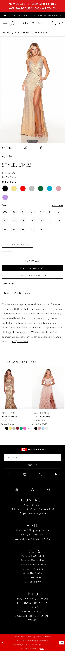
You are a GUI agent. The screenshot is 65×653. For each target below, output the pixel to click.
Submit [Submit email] (33, 466)
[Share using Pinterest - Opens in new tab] (41, 147)
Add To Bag (32, 261)
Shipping (32, 609)
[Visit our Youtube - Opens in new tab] (17, 491)
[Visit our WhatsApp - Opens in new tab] (32, 491)
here (42, 650)
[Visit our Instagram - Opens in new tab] (24, 476)
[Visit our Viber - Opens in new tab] (48, 491)
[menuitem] (32, 15)
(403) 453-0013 (19, 342)
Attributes (9, 284)
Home (7, 32)
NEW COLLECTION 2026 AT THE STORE (32, 3)
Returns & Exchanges (32, 604)
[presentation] (16, 388)
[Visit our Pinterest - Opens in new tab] (56, 476)
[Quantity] (7, 254)
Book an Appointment (32, 600)
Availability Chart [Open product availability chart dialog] (18, 244)
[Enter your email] (32, 458)
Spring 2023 (40, 32)
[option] (32, 90)
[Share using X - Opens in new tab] (25, 147)
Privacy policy (32, 613)
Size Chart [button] (57, 205)
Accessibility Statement (32, 617)
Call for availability (32, 276)
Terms (32, 621)
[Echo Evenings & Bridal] (33, 23)
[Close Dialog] (3, 644)
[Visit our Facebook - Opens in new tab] (9, 476)
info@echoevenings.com (17, 333)
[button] (60, 23)
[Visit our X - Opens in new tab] (40, 476)
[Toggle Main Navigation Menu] (5, 23)
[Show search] (12, 23)
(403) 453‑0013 (32, 506)
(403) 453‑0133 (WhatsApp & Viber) (32, 510)
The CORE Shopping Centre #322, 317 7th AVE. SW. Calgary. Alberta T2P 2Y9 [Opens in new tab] (32, 536)
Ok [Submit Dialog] (61, 644)
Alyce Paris (22, 32)
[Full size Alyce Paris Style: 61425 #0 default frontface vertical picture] (32, 90)
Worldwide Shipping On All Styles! (32, 8)
